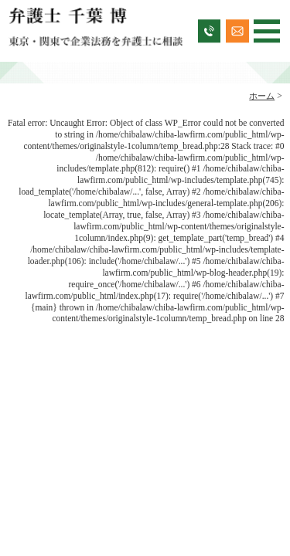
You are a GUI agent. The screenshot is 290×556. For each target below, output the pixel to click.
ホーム (262, 95)
